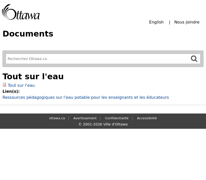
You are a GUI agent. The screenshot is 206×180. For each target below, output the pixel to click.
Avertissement (85, 118)
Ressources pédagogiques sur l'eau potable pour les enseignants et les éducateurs (86, 97)
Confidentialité (116, 118)
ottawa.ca (57, 118)
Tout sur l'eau (21, 85)
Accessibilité (147, 118)
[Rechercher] (194, 59)
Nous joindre (186, 22)
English (156, 22)
